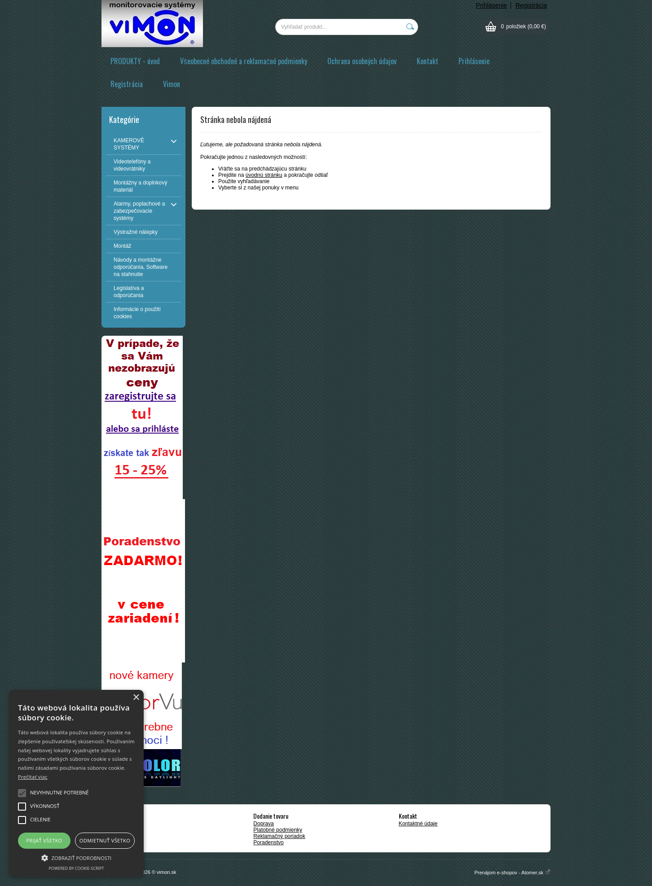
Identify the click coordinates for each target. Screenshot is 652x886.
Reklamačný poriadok (279, 836)
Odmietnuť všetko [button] (104, 840)
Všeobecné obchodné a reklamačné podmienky (243, 61)
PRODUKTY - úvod (135, 61)
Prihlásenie (491, 5)
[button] (76, 857)
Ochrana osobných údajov (361, 61)
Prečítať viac (33, 776)
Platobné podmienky (277, 830)
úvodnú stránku (264, 175)
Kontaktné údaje (418, 823)
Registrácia (531, 5)
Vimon (171, 84)
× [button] (135, 697)
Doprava (263, 823)
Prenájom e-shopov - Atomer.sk (512, 872)
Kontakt (427, 61)
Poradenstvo (268, 842)
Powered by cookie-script (76, 868)
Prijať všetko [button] (44, 840)
